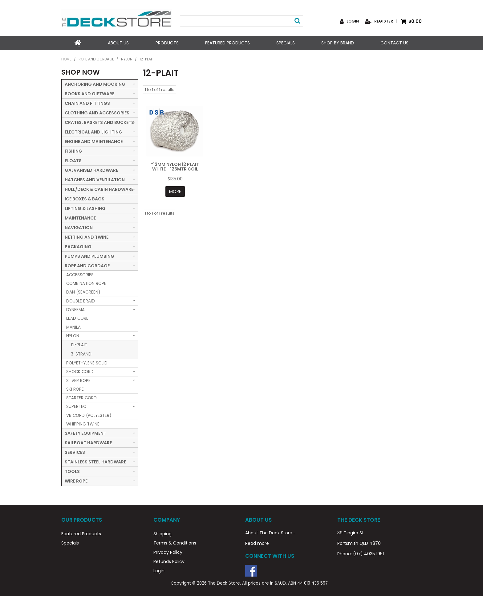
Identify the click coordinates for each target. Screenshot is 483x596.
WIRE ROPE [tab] (76, 481)
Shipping (162, 533)
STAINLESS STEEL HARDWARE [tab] (95, 461)
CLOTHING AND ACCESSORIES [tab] (97, 112)
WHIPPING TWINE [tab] (82, 423)
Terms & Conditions (174, 542)
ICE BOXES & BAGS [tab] (84, 198)
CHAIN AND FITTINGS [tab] (87, 103)
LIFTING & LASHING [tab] (85, 208)
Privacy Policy (167, 552)
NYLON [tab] (72, 335)
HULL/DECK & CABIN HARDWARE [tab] (99, 189)
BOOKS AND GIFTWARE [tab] (89, 93)
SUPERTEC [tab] (76, 406)
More (175, 191)
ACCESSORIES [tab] (80, 274)
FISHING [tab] (73, 150)
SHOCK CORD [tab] (80, 371)
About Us (118, 43)
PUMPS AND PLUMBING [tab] (89, 256)
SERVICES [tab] (75, 452)
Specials (285, 43)
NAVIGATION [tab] (79, 227)
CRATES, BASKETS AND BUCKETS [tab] (99, 122)
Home (77, 43)
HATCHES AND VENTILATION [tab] (95, 179)
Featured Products (227, 43)
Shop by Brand (337, 43)
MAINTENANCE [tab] (80, 217)
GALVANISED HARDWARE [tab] (91, 169)
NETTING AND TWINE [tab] (86, 236)
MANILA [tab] (73, 327)
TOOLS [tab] (72, 471)
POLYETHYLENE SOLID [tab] (87, 362)
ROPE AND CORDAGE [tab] (87, 265)
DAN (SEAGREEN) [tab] (83, 292)
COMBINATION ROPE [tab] (86, 283)
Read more (257, 543)
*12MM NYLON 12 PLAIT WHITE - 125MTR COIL (175, 166)
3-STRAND (81, 353)
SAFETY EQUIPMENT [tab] (85, 433)
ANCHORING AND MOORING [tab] (95, 83)
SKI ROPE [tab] (75, 389)
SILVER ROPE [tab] (78, 380)
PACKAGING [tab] (78, 246)
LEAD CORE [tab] (77, 318)
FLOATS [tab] (73, 160)
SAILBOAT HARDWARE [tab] (88, 442)
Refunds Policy (169, 561)
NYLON (126, 58)
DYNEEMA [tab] (75, 309)
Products (166, 43)
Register (383, 21)
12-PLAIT (79, 344)
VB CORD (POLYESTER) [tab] (88, 415)
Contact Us (394, 43)
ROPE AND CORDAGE (96, 58)
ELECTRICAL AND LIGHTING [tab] (93, 131)
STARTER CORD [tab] (81, 398)
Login (353, 21)
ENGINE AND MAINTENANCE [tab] (94, 141)
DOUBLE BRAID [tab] (80, 300)
